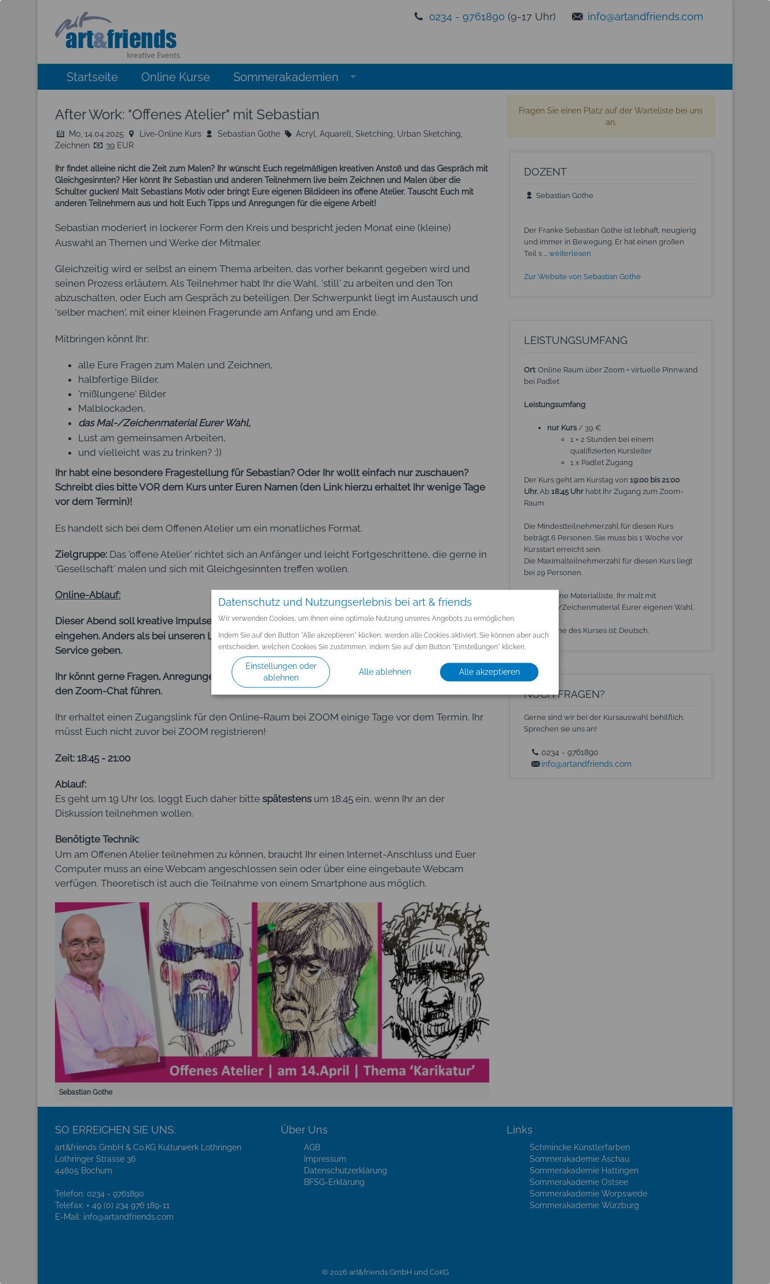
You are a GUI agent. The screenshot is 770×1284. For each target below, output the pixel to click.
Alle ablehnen (385, 671)
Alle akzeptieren (489, 671)
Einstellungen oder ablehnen (281, 671)
